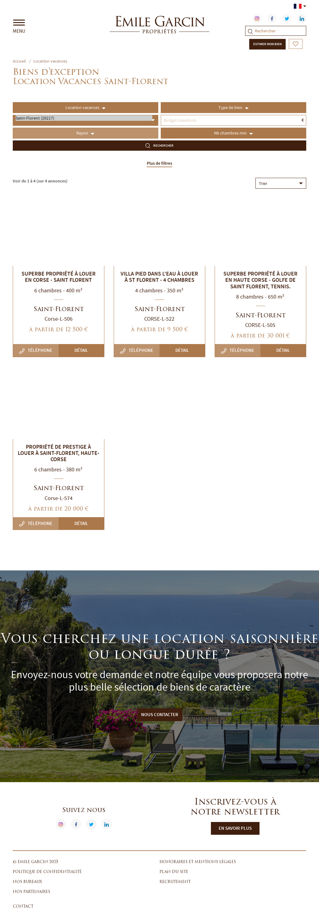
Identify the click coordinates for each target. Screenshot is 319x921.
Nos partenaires (31, 892)
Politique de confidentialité (47, 872)
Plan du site (174, 872)
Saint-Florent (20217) (84, 118)
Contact (23, 907)
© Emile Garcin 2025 (35, 862)
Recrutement (175, 882)
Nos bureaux (27, 882)
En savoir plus (235, 828)
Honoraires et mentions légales (198, 862)
